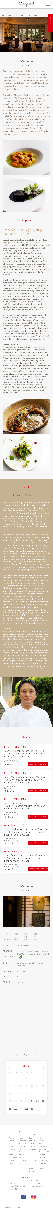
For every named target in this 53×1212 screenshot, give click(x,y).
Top (2, 15)
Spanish (32, 1149)
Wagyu (42, 1141)
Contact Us (36, 1181)
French (29, 15)
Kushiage (33, 1160)
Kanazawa (13, 1144)
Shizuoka (13, 1157)
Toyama (12, 1146)
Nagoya (12, 1149)
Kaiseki (42, 1138)
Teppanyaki (44, 1152)
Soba (41, 1169)
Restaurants (10, 15)
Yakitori (32, 1152)
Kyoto (21, 1138)
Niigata (12, 1163)
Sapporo (21, 15)
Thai (31, 1169)
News (13, 1183)
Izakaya (32, 1166)
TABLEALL (26, 4)
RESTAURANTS (26, 1132)
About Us (15, 1181)
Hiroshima (13, 1160)
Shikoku (22, 1160)
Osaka (11, 1141)
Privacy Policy (37, 1183)
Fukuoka (22, 1146)
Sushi (31, 1138)
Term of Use (36, 1186)
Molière (37, 15)
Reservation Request (38, 764)
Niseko (22, 1155)
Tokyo (11, 1138)
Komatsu (22, 1144)
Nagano (22, 1157)
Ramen (42, 1166)
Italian (31, 1144)
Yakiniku (42, 1149)
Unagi (31, 1155)
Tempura (33, 1141)
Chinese (32, 1146)
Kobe (11, 1155)
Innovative (43, 1146)
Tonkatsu (33, 1171)
